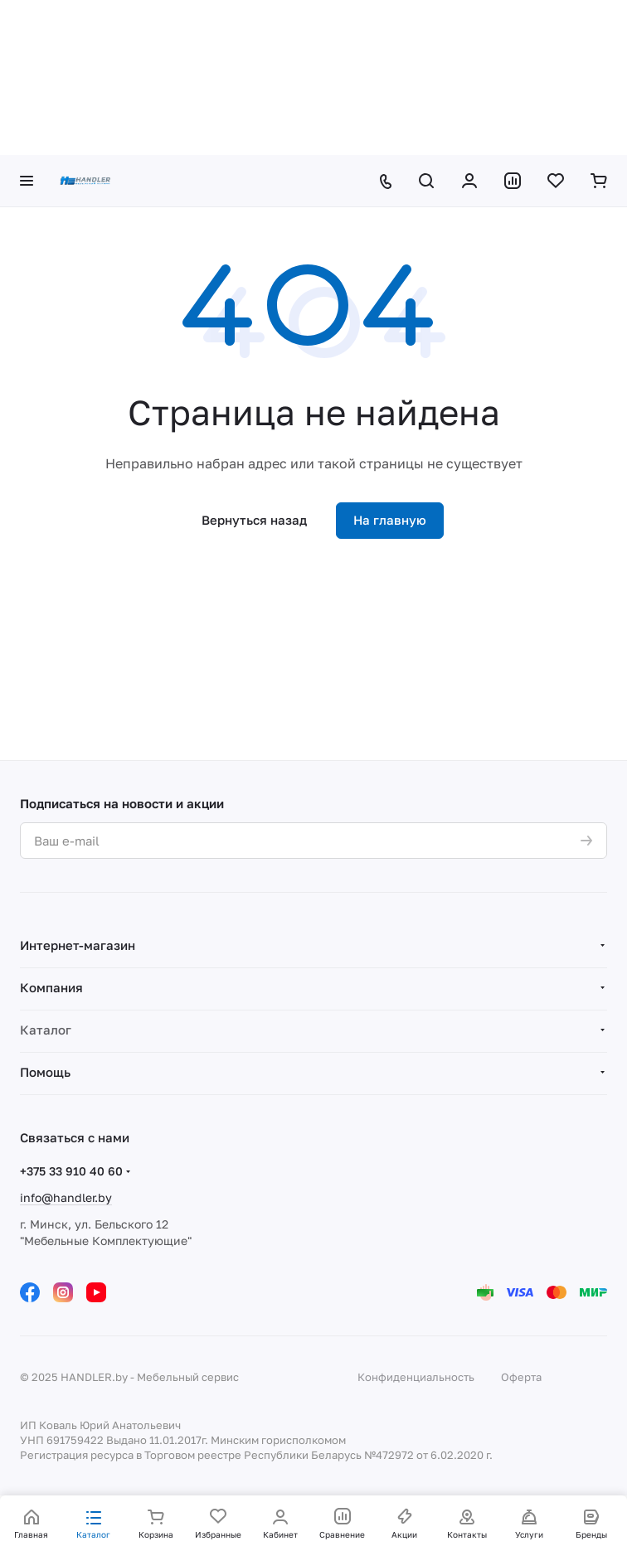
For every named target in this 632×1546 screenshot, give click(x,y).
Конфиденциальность (415, 1377)
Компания (51, 987)
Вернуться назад (254, 519)
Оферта (521, 1377)
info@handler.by (66, 1197)
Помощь (45, 1071)
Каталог (45, 1029)
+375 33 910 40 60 (71, 1171)
